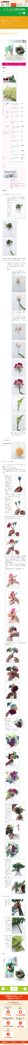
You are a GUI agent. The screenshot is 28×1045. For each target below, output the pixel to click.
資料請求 (4, 1042)
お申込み (14, 1042)
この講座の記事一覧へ (14, 989)
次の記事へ (21, 988)
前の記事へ (7, 988)
